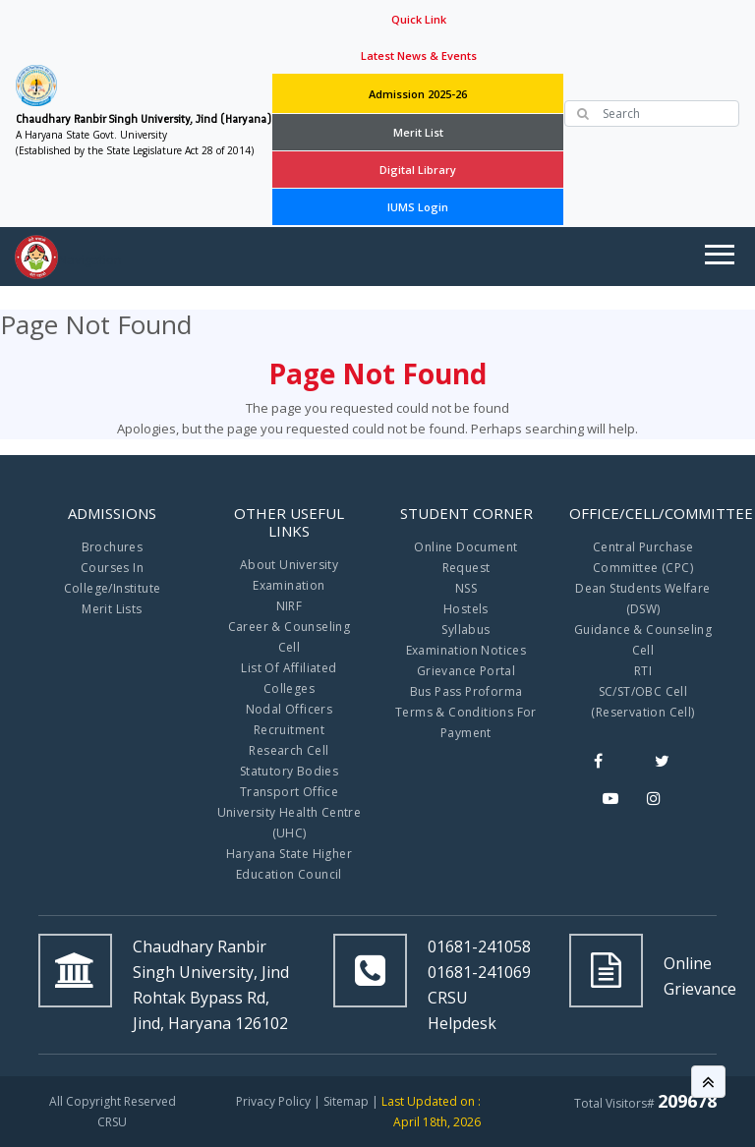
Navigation (90, 259)
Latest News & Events (419, 55)
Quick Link (418, 19)
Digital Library (417, 169)
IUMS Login (417, 207)
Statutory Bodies (289, 771)
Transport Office (289, 791)
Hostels (466, 609)
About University (289, 564)
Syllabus (465, 629)
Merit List (418, 132)
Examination (288, 585)
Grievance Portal (466, 670)
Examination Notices (466, 650)
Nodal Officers (289, 709)
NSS (466, 588)
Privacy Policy (273, 1101)
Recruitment (289, 729)
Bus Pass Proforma (466, 691)
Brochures (113, 547)
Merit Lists (112, 609)
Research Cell (288, 750)
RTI (643, 670)
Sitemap (346, 1101)
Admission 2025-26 (418, 93)
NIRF (289, 606)
